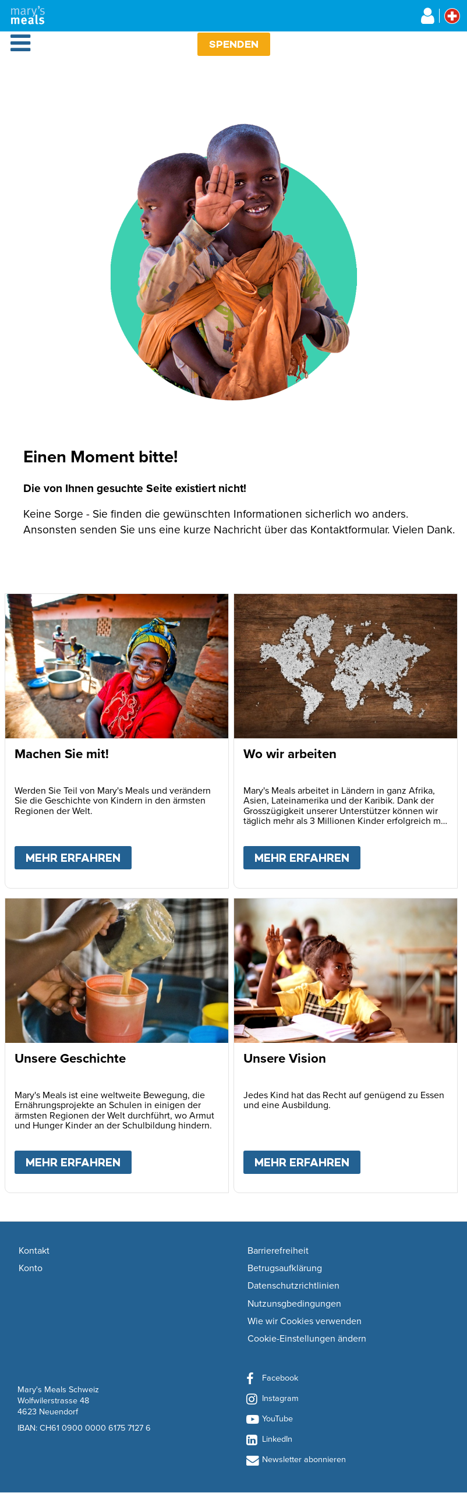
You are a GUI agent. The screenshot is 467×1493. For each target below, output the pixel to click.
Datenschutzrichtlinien (293, 1286)
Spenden (234, 44)
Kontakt (34, 1251)
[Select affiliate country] (452, 16)
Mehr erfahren (79, 855)
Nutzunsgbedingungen (294, 1304)
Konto (31, 1268)
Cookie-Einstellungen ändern (306, 1339)
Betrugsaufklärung (284, 1268)
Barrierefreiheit (278, 1251)
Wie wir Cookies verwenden (304, 1321)
